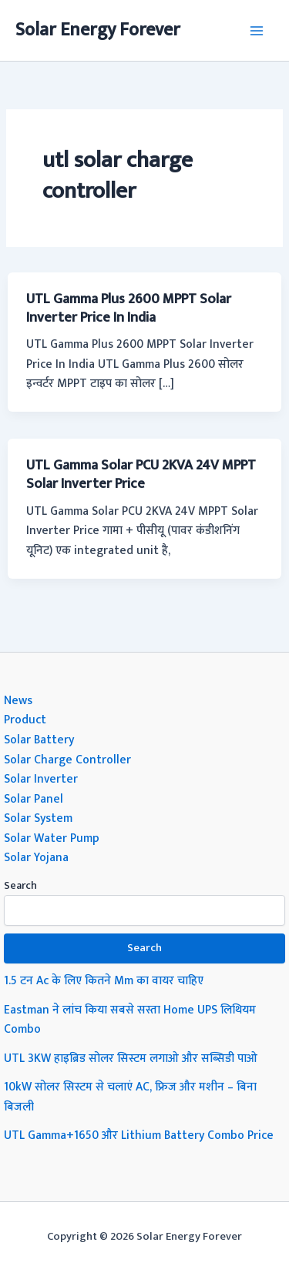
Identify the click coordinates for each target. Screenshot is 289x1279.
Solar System (38, 818)
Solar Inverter (41, 779)
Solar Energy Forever (97, 30)
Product (25, 720)
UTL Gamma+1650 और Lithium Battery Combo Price (139, 1135)
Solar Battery (39, 740)
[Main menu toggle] (257, 30)
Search (20, 885)
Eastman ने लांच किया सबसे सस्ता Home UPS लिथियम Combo (130, 1020)
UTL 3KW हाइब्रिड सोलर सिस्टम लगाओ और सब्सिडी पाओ (130, 1058)
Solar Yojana (36, 857)
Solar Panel (33, 799)
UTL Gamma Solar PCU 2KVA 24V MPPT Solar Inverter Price (141, 474)
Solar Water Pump (51, 838)
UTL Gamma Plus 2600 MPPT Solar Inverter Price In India (128, 308)
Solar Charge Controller (67, 760)
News (18, 700)
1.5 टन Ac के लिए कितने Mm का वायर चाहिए (103, 980)
